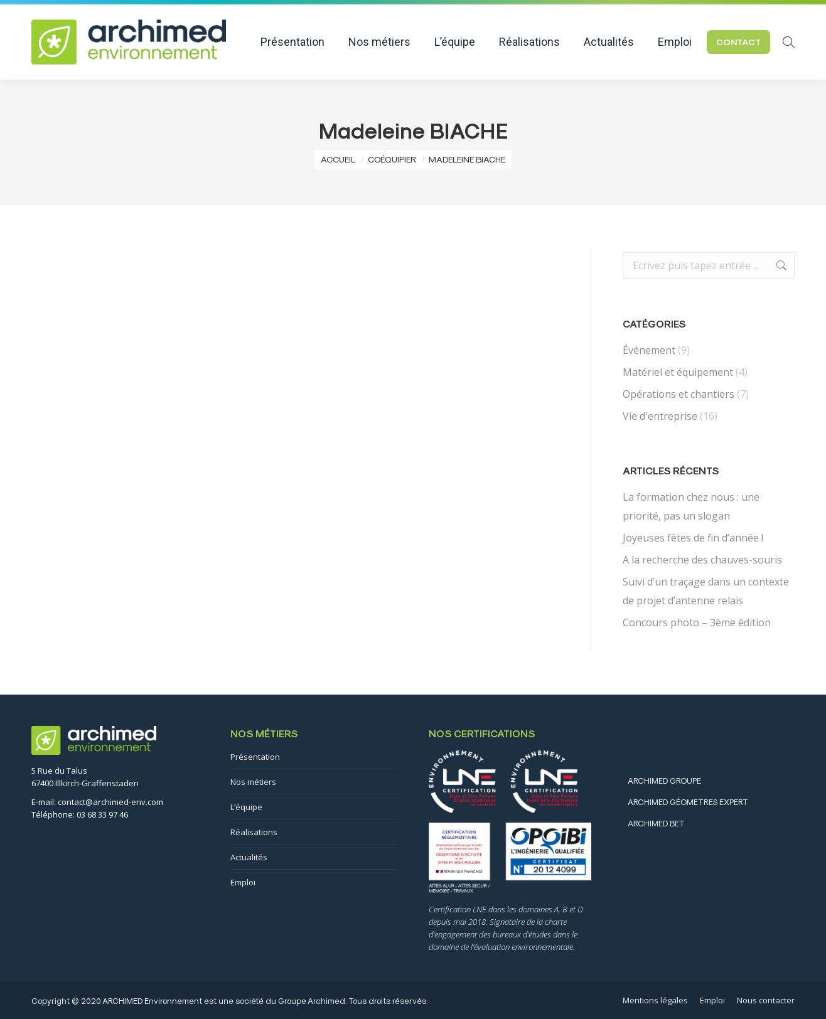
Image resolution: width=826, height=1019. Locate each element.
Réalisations (253, 832)
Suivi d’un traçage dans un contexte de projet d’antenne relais (706, 591)
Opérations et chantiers (678, 394)
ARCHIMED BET (656, 823)
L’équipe (246, 807)
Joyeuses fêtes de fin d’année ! (693, 538)
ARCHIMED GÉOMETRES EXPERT (688, 801)
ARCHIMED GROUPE (664, 780)
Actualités (248, 857)
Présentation (255, 756)
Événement (649, 350)
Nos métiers (253, 781)
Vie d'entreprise (660, 416)
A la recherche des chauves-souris (702, 560)
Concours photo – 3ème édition (697, 622)
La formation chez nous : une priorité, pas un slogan (691, 506)
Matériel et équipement (678, 372)
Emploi (242, 882)
